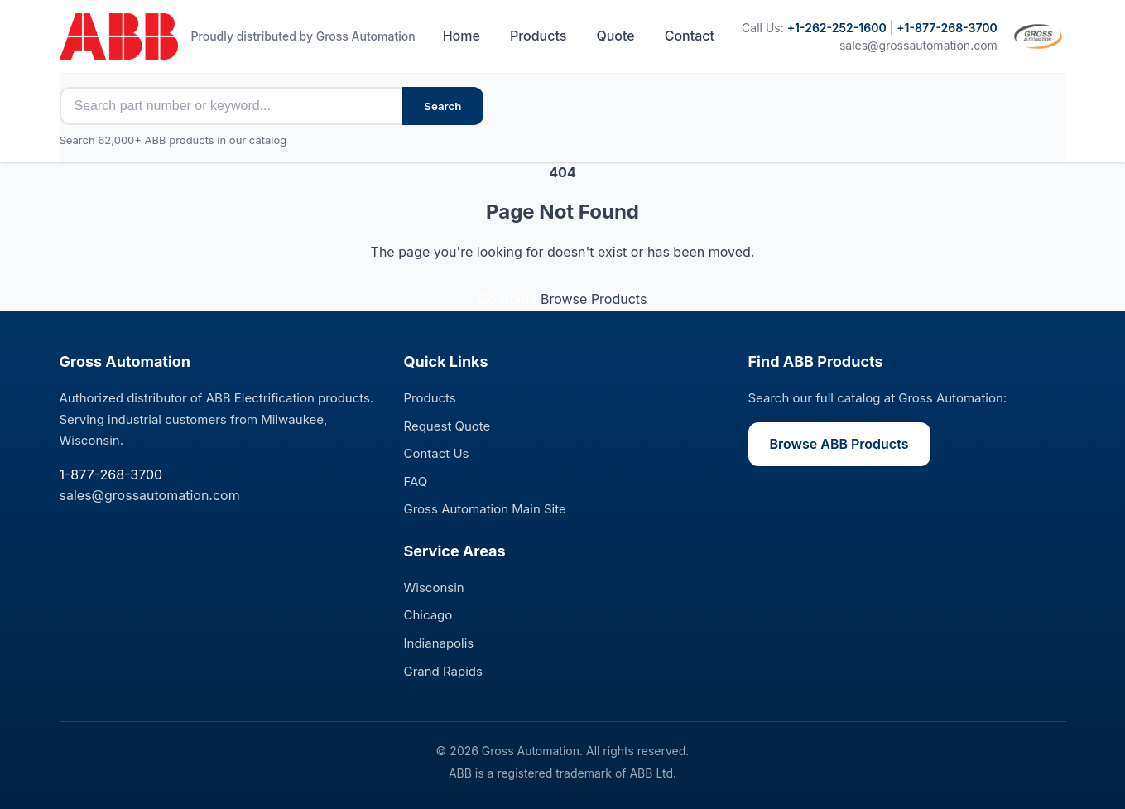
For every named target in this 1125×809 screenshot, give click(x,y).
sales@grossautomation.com (918, 45)
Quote (615, 35)
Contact (689, 35)
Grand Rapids (443, 671)
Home (461, 35)
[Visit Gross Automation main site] (1038, 36)
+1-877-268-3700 (947, 28)
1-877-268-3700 (111, 474)
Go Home (509, 299)
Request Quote (447, 426)
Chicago (428, 615)
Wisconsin (434, 587)
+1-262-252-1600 (837, 28)
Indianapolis (439, 643)
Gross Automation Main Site (485, 509)
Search (442, 106)
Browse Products (594, 299)
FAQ (416, 481)
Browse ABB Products (839, 444)
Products (538, 35)
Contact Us (436, 453)
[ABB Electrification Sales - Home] (119, 36)
